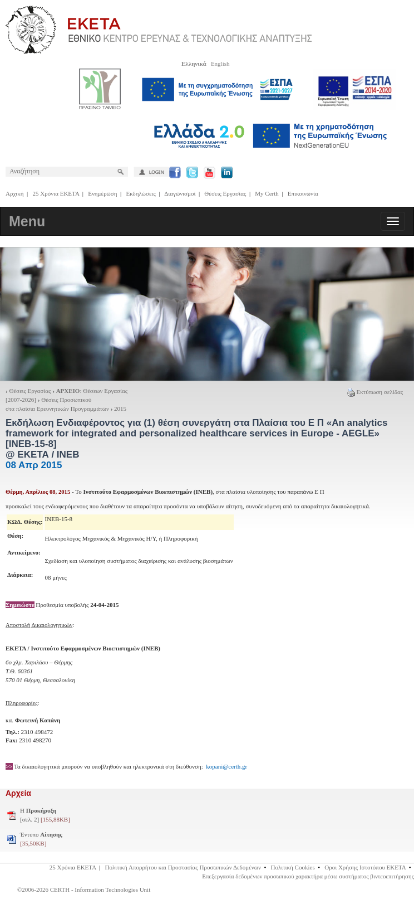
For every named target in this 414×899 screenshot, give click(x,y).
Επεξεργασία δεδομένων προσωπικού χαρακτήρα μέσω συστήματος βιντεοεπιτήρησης (308, 876)
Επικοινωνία (303, 193)
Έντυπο (41, 839)
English (220, 63)
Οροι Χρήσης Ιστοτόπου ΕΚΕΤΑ (365, 867)
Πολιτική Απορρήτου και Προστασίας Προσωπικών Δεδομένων (183, 867)
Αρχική (15, 193)
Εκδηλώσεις (141, 193)
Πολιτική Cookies (293, 867)
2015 (120, 408)
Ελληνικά (193, 63)
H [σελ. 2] (45, 815)
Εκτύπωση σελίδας (375, 391)
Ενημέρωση (102, 193)
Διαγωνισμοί (179, 193)
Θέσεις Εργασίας (225, 193)
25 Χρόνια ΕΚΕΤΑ (56, 193)
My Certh (266, 193)
